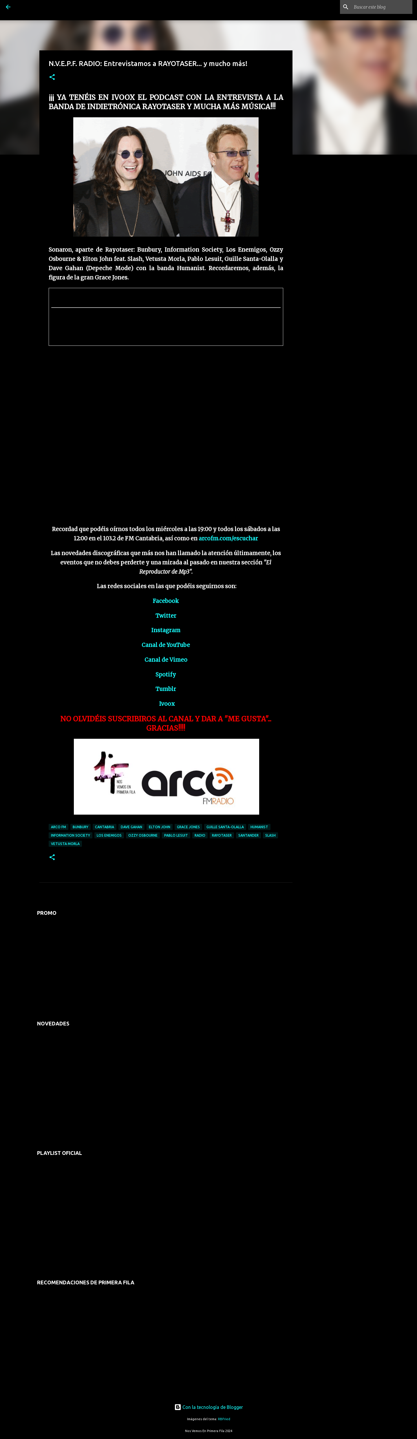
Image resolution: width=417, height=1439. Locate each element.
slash (270, 835)
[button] (52, 77)
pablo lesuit (176, 835)
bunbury (80, 827)
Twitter (166, 615)
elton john (159, 827)
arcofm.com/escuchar (228, 538)
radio (200, 835)
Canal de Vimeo (166, 660)
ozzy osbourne (143, 835)
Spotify (166, 674)
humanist (259, 827)
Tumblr (166, 689)
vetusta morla (65, 844)
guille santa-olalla (225, 827)
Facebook (166, 601)
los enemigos (109, 835)
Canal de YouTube (166, 645)
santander (248, 835)
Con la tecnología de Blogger (208, 1407)
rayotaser (222, 835)
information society (70, 835)
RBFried (224, 1419)
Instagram (165, 630)
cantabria (104, 827)
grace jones (188, 827)
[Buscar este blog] (382, 7)
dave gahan (131, 827)
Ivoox (167, 704)
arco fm (58, 827)
